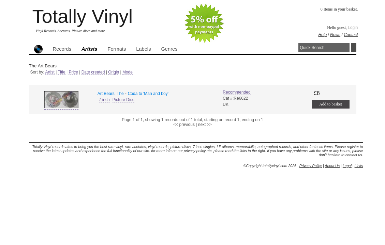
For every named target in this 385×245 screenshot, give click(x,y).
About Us (332, 166)
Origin (113, 72)
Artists (89, 49)
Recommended (236, 92)
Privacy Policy (310, 166)
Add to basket (330, 104)
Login (353, 27)
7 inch (104, 99)
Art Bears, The (111, 93)
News (335, 34)
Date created (93, 72)
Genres (169, 49)
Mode (127, 72)
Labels (143, 49)
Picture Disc (123, 99)
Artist (50, 72)
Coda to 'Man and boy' (148, 93)
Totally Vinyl (82, 16)
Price (73, 72)
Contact (351, 34)
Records (62, 49)
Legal (347, 166)
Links (359, 166)
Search (353, 47)
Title (61, 72)
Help (322, 34)
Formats (117, 49)
